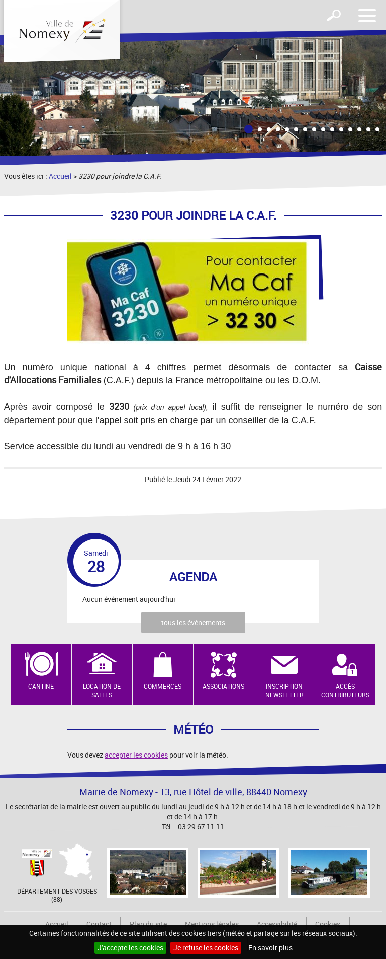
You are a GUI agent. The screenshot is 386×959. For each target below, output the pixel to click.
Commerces (162, 686)
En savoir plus (270, 947)
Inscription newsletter (284, 690)
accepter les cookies (136, 755)
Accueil (60, 176)
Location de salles (102, 690)
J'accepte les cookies (130, 947)
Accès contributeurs (345, 690)
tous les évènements (193, 622)
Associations (223, 686)
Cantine (41, 686)
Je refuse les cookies (205, 947)
